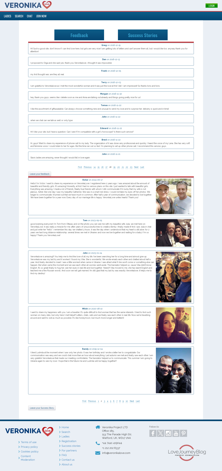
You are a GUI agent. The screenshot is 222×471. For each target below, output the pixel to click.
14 (95, 167)
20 (118, 167)
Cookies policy (30, 451)
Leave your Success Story (42, 408)
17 (106, 167)
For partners (69, 450)
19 (114, 167)
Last (142, 167)
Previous (88, 167)
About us (67, 464)
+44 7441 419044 (112, 442)
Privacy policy (29, 446)
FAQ (64, 455)
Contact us (68, 459)
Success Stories (143, 35)
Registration (69, 441)
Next (136, 167)
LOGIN (211, 6)
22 (127, 167)
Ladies (66, 436)
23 (131, 167)
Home (65, 427)
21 (123, 167)
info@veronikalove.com (116, 452)
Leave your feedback (39, 174)
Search (66, 431)
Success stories (71, 445)
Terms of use (29, 442)
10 (127, 401)
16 (102, 167)
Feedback (79, 35)
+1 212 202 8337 (111, 447)
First (80, 167)
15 (98, 167)
